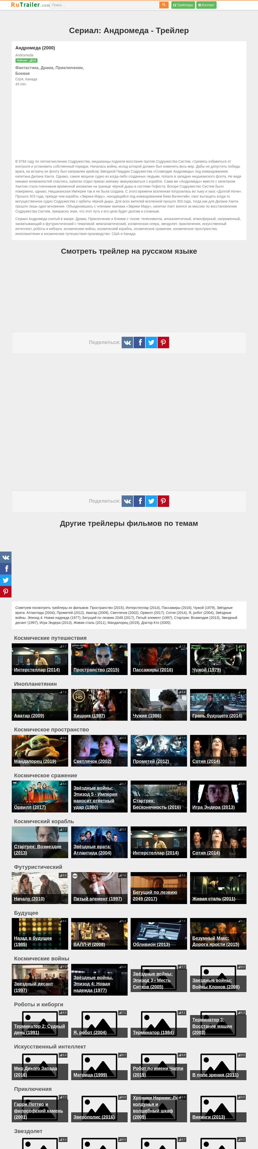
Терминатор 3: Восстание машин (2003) (212, 1016)
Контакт (206, 5)
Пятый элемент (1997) (97, 895)
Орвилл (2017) (30, 807)
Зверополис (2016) (94, 1106)
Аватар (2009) (29, 715)
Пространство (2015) (96, 669)
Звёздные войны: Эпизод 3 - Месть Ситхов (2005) (153, 973)
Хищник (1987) (89, 715)
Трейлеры (183, 5)
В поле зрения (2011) (215, 1064)
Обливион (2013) (151, 937)
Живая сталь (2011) (213, 895)
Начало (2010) (29, 895)
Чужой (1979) (206, 669)
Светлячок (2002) (92, 761)
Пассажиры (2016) (153, 669)
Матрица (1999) (90, 1064)
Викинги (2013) (208, 1106)
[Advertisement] (129, 121)
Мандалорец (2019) (35, 761)
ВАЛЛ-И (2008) (89, 937)
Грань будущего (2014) (217, 715)
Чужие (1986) (147, 715)
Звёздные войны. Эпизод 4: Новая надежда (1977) (93, 973)
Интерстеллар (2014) (37, 669)
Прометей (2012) (151, 761)
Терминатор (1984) (153, 1022)
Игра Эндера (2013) (213, 807)
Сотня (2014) (206, 761)
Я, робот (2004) (89, 1022)
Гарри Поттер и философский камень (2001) (38, 1100)
